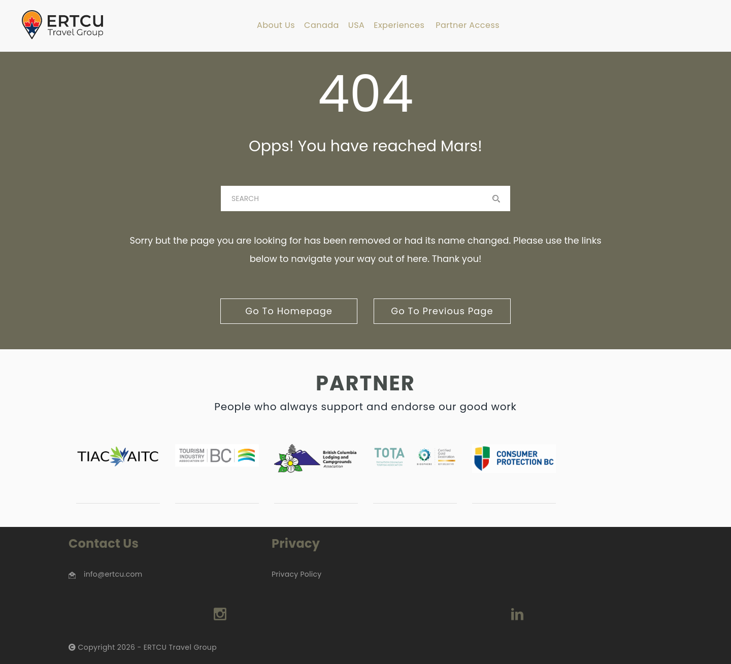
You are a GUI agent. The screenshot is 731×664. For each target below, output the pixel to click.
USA (356, 25)
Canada (321, 25)
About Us (276, 25)
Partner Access (468, 25)
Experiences (399, 25)
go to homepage (289, 311)
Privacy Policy (296, 574)
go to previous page (442, 311)
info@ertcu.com (113, 574)
